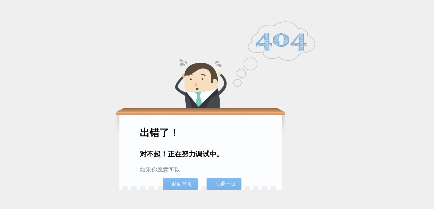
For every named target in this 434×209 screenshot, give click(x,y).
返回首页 (181, 184)
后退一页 (225, 184)
